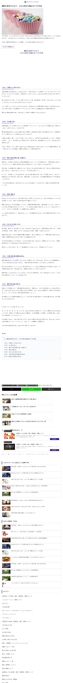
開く (12, 46)
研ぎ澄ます (49, 385)
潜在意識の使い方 (22, 385)
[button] (51, 389)
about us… (26, 678)
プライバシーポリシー (34, 678)
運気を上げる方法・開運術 (32, 385)
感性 (44, 385)
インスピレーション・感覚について (9, 385)
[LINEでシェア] (31, 389)
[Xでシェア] (11, 389)
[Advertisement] (31, 70)
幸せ (40, 385)
